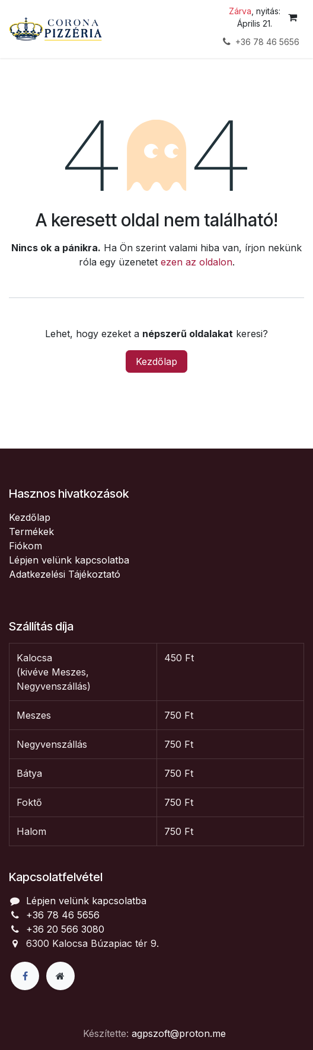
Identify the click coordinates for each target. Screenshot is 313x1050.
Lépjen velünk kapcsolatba (69, 560)
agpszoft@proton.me (179, 1033)
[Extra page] (60, 976)
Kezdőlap (156, 361)
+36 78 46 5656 (63, 915)
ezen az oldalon (196, 262)
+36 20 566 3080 (65, 929)
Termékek (31, 531)
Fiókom (25, 546)
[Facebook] (25, 976)
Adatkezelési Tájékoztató (64, 574)
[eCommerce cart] (292, 17)
